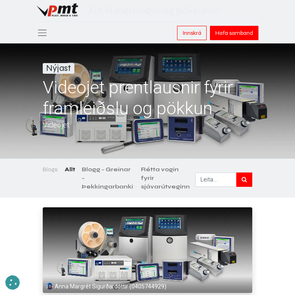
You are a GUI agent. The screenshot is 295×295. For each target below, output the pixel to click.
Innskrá (191, 33)
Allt (70, 169)
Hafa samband (234, 33)
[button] (12, 282)
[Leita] (244, 179)
